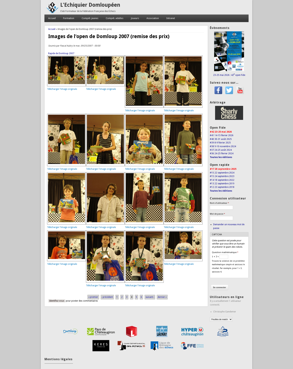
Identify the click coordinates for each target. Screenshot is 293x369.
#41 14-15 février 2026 (221, 135)
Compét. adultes (114, 18)
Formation (68, 18)
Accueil (52, 18)
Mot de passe (217, 214)
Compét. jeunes (90, 18)
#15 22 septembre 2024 (222, 172)
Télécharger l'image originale (62, 89)
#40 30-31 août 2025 (221, 139)
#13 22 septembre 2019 (222, 183)
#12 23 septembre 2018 (222, 187)
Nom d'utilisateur (219, 203)
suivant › (150, 297)
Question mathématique (225, 252)
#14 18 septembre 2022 (222, 180)
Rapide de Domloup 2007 (61, 53)
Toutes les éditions (221, 157)
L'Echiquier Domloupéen (90, 5)
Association (152, 18)
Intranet (170, 18)
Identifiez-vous (56, 301)
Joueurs (135, 18)
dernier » (162, 297)
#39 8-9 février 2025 (220, 142)
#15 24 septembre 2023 (222, 176)
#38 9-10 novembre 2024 (223, 146)
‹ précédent (107, 297)
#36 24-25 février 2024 (221, 153)
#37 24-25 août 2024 (221, 150)
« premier (93, 297)
